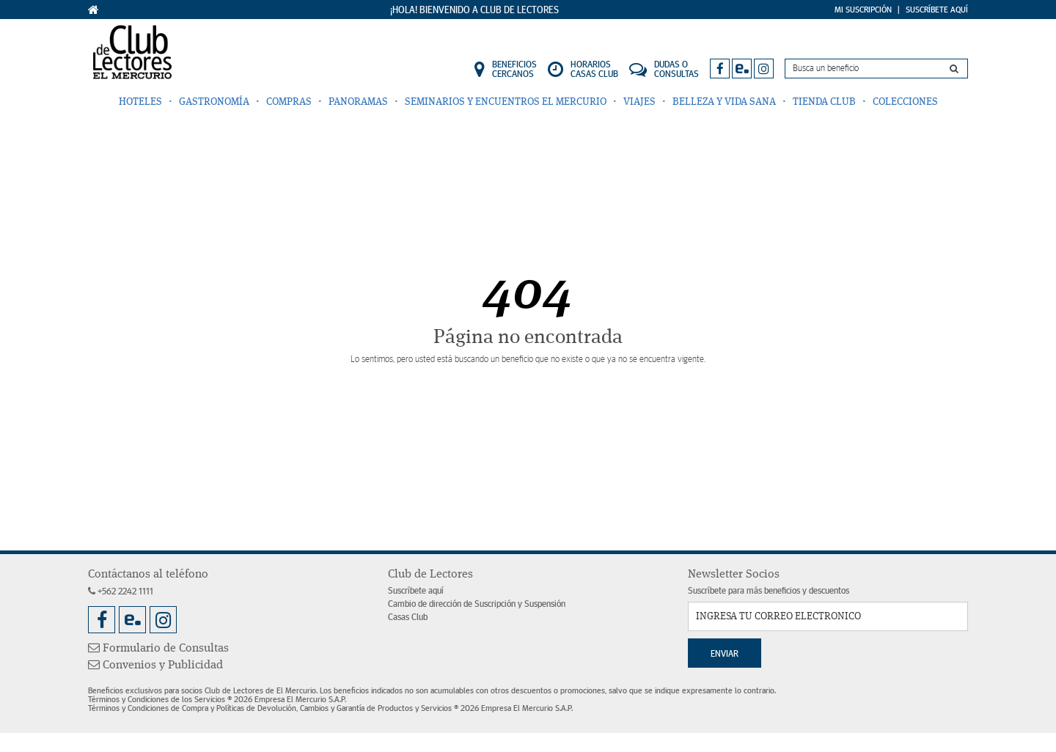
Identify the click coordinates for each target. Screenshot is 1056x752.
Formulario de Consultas (158, 649)
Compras (289, 102)
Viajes (639, 102)
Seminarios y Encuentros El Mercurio (505, 102)
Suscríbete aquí (416, 591)
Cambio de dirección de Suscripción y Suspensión (476, 604)
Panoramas (358, 102)
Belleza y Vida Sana (724, 102)
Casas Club (408, 617)
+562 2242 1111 (120, 592)
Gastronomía (214, 102)
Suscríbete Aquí (937, 9)
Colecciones (905, 102)
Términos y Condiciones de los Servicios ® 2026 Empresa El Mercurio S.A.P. (217, 699)
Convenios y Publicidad (155, 665)
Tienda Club (824, 102)
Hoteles (140, 102)
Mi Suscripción (863, 9)
